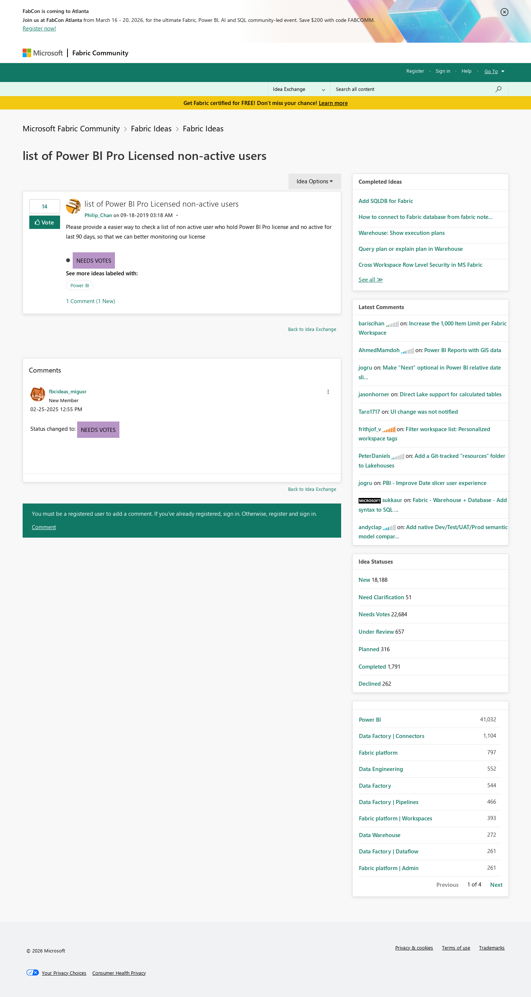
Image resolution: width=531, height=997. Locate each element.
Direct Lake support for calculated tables (450, 394)
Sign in (443, 71)
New (365, 579)
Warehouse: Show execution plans (402, 232)
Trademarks (492, 947)
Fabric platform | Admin (389, 868)
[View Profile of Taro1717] (369, 411)
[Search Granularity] (299, 89)
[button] (328, 392)
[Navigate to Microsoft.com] (43, 53)
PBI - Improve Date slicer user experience (435, 482)
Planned (370, 649)
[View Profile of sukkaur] (392, 500)
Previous (447, 884)
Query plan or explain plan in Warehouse (411, 248)
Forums (145, 52)
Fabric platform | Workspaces (395, 818)
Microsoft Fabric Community (71, 128)
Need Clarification (382, 597)
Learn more (333, 102)
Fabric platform (378, 752)
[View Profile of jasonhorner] (374, 394)
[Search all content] (419, 89)
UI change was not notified (424, 411)
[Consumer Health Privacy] (119, 973)
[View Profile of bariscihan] (372, 323)
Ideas (208, 52)
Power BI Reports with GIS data (462, 350)
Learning (303, 52)
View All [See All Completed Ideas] (371, 279)
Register (415, 71)
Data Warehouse (379, 835)
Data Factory (375, 785)
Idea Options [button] (312, 181)
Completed (373, 666)
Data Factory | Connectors (391, 735)
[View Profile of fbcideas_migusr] (67, 391)
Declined (370, 683)
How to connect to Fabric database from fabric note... (426, 216)
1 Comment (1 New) (90, 301)
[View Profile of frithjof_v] (370, 429)
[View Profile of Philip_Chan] (98, 215)
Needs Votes (93, 260)
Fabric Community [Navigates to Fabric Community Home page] (100, 52)
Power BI (79, 285)
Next (496, 884)
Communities (241, 52)
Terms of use (456, 947)
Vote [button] (47, 222)
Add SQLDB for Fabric (386, 200)
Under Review (377, 631)
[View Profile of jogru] (365, 367)
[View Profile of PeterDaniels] (374, 455)
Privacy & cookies (414, 947)
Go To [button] (491, 71)
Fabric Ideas (151, 128)
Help (467, 71)
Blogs (274, 52)
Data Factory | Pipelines (388, 802)
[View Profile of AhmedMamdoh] (379, 350)
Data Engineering (381, 769)
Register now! (39, 28)
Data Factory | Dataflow (388, 851)
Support (334, 52)
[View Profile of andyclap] (370, 527)
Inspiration (177, 52)
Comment (44, 527)
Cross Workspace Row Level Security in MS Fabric (420, 264)
